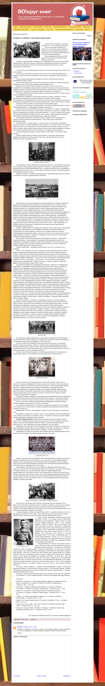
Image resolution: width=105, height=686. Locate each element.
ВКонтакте (77, 71)
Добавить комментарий (20, 636)
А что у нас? (50, 29)
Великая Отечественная (60, 27)
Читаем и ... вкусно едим (37, 29)
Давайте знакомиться (25, 27)
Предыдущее (66, 676)
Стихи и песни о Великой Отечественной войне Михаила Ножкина (81, 44)
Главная (15, 27)
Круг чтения (48, 27)
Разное (87, 29)
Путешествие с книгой (75, 27)
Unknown (19, 627)
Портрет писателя (38, 27)
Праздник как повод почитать (21, 29)
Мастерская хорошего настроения (64, 29)
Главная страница (41, 676)
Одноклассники (78, 73)
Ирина (22, 619)
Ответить (19, 633)
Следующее (17, 676)
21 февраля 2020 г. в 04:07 (30, 627)
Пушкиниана (86, 27)
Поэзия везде (79, 29)
